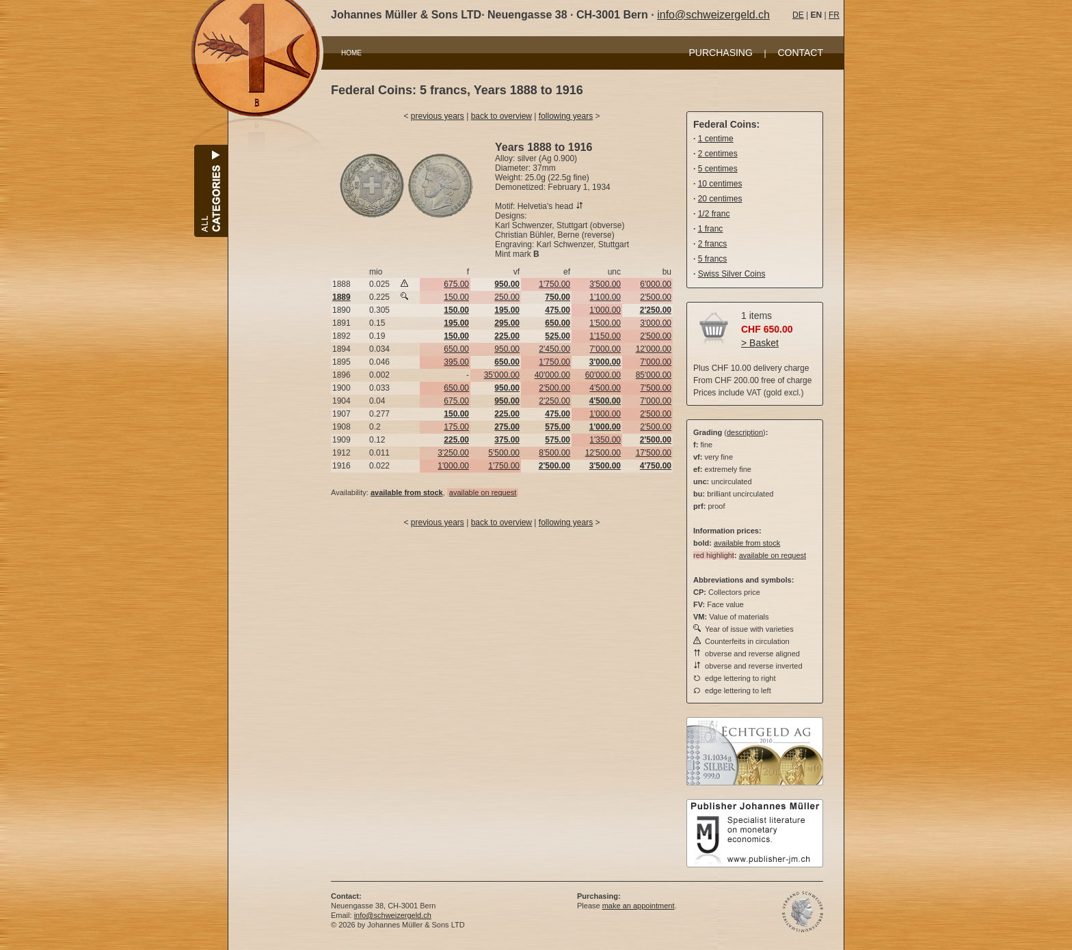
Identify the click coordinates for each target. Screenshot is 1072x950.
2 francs (712, 244)
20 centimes (720, 199)
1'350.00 (605, 440)
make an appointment (638, 906)
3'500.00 (605, 284)
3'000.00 (655, 323)
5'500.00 (504, 453)
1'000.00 (605, 310)
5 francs (712, 259)
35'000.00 (502, 375)
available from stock (747, 543)
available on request (482, 492)
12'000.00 (653, 349)
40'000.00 (552, 375)
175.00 (456, 427)
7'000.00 (605, 349)
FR (834, 15)
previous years (437, 116)
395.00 (456, 362)
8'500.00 (554, 453)
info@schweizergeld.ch (713, 14)
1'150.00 (605, 336)
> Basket (760, 342)
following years (566, 116)
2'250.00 (554, 401)
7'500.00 (655, 388)
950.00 (507, 349)
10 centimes (720, 183)
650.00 (456, 349)
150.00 (456, 297)
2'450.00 (554, 349)
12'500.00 (603, 453)
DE (798, 15)
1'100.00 (605, 297)
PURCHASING (721, 52)
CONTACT (800, 52)
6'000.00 (655, 284)
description (745, 432)
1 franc (710, 229)
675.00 (456, 284)
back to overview (501, 116)
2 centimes (718, 153)
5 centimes (718, 168)
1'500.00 (605, 323)
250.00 (507, 297)
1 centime (716, 138)
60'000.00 (603, 375)
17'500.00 (653, 453)
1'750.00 (554, 284)
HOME (351, 53)
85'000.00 (653, 375)
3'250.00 (453, 453)
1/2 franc (714, 214)
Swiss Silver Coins (732, 274)
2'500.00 (655, 297)
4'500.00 (605, 388)
